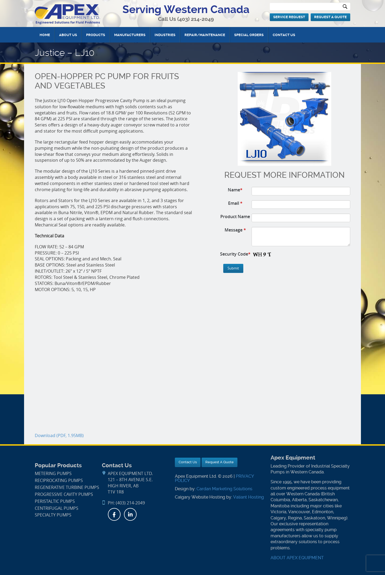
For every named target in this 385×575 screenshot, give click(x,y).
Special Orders (249, 35)
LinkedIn (130, 514)
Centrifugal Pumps (56, 508)
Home (45, 35)
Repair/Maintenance (204, 35)
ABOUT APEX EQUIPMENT (297, 557)
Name (235, 190)
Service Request (289, 17)
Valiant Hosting (248, 497)
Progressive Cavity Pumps (64, 494)
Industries (165, 35)
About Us (68, 35)
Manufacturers (129, 35)
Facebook (114, 514)
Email (235, 203)
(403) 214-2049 (195, 19)
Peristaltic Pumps (55, 501)
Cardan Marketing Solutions (224, 488)
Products (95, 35)
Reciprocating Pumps (59, 480)
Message (235, 230)
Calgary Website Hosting (200, 497)
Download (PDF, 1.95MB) (59, 435)
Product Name (235, 216)
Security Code (235, 254)
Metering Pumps (53, 473)
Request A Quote (330, 17)
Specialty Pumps (53, 515)
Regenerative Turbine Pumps (67, 487)
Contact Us (284, 35)
